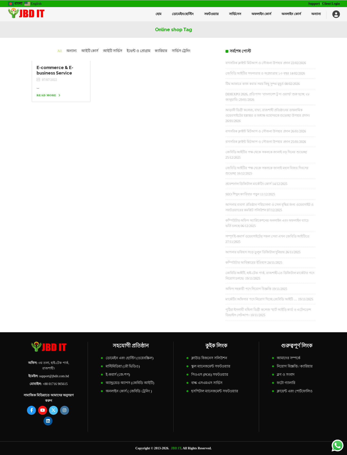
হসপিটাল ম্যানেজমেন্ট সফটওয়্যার (214, 391)
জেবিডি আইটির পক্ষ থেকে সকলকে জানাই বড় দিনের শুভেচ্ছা (266, 152)
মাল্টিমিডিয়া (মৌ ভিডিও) (123, 366)
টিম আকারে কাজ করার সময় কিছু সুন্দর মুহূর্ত (255, 84)
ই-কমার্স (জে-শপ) (118, 374)
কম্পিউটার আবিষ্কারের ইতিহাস (246, 262)
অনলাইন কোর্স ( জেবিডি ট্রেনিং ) (129, 391)
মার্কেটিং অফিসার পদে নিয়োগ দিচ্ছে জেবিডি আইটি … (261, 299)
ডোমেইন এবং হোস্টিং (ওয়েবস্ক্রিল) (129, 358)
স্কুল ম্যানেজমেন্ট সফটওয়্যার (210, 366)
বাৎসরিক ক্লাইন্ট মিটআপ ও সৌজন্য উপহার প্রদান (258, 63)
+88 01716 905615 (55, 384)
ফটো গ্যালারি (286, 383)
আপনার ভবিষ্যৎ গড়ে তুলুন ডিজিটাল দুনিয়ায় (255, 252)
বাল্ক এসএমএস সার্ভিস (206, 383)
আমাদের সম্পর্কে (288, 358)
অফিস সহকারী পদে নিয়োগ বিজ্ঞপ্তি (248, 289)
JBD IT (176, 448)
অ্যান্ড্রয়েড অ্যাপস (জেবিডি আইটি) (130, 383)
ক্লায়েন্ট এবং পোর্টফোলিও (294, 391)
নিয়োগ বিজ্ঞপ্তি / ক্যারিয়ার (294, 366)
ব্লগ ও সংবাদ (286, 374)
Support (314, 3)
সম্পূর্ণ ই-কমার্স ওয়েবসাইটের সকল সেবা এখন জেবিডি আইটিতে (267, 236)
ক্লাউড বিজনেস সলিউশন (209, 358)
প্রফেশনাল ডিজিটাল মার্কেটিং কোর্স (249, 184)
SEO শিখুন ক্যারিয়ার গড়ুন (242, 194)
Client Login (331, 3)
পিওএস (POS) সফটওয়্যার (209, 374)
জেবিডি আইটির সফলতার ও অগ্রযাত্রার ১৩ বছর (257, 73)
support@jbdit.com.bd (54, 376)
